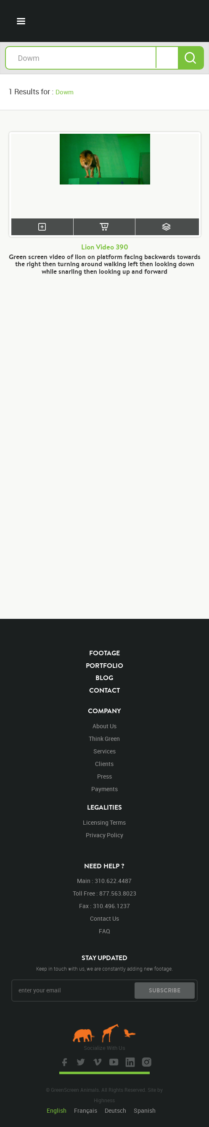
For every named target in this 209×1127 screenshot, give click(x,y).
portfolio (104, 665)
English (56, 1110)
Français (85, 1110)
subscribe (164, 990)
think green (104, 739)
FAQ (104, 931)
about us (104, 726)
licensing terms (104, 822)
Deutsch (115, 1110)
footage (104, 652)
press (104, 776)
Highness (104, 1100)
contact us (104, 918)
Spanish (145, 1110)
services (104, 751)
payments (104, 789)
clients (104, 764)
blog (104, 677)
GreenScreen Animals (104, 21)
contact (104, 690)
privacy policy (104, 835)
